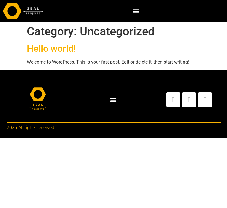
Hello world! (51, 48)
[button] (136, 11)
